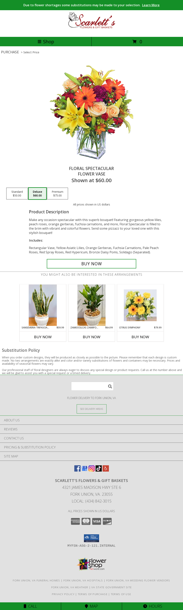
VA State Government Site (111, 587)
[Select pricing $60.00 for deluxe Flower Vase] (37, 193)
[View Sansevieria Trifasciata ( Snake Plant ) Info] (43, 305)
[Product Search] (92, 386)
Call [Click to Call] (30, 606)
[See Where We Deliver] (92, 409)
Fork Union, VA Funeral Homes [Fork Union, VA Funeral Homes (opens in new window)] (36, 580)
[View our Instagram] (91, 470)
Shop (46, 41)
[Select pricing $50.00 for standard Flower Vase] (17, 193)
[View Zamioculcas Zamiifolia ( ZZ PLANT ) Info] (91, 305)
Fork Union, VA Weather (69, 587)
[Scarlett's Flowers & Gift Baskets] (91, 31)
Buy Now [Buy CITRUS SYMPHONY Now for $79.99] (140, 336)
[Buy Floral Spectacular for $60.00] (91, 263)
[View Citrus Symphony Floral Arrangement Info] (140, 305)
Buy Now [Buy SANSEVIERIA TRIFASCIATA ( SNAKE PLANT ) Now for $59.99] (43, 336)
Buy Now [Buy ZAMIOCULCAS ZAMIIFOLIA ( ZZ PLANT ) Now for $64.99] (91, 336)
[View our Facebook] (77, 470)
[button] (91, 538)
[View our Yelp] (106, 470)
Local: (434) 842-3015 (91, 501)
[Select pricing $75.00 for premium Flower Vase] (57, 193)
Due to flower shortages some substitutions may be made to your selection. (91, 5)
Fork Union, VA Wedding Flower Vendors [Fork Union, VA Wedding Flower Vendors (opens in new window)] (138, 580)
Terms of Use (121, 594)
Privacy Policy (63, 594)
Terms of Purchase (93, 594)
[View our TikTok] (99, 470)
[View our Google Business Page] (84, 470)
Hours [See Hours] (152, 606)
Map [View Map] (91, 606)
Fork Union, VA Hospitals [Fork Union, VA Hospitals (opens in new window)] (83, 580)
